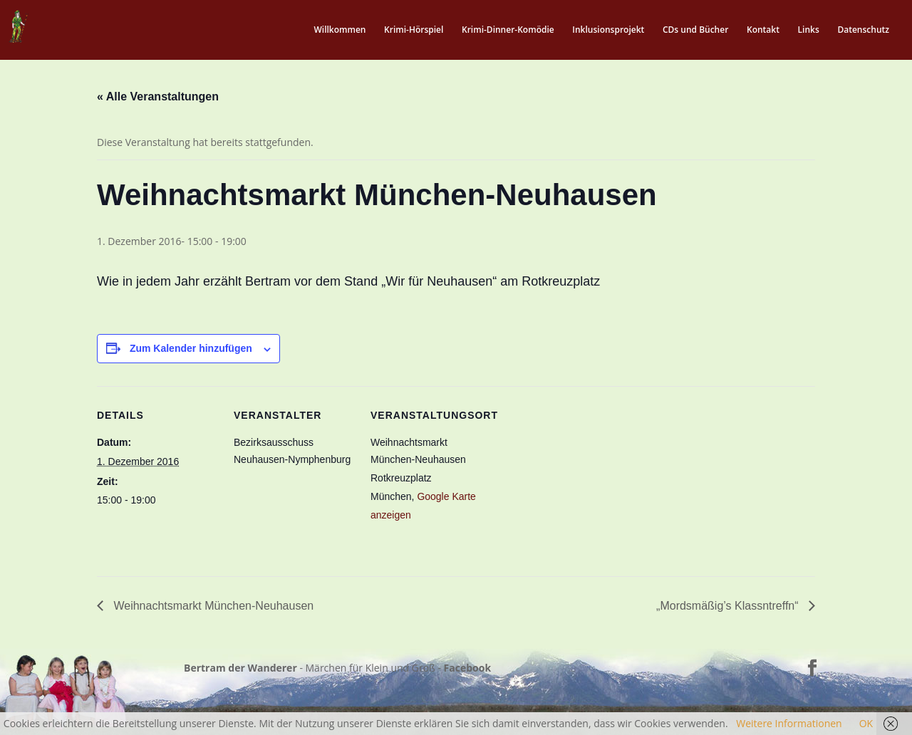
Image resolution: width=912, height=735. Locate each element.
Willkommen (340, 30)
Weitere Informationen (788, 723)
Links (808, 30)
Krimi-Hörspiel (413, 30)
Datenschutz (863, 30)
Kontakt (763, 30)
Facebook (468, 667)
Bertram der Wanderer (240, 667)
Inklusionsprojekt (608, 30)
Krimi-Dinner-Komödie (508, 30)
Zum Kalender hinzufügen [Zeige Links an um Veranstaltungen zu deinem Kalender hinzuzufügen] (191, 348)
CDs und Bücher (695, 30)
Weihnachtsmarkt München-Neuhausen (212, 606)
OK (866, 723)
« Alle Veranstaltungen (158, 96)
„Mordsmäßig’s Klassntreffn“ (729, 606)
